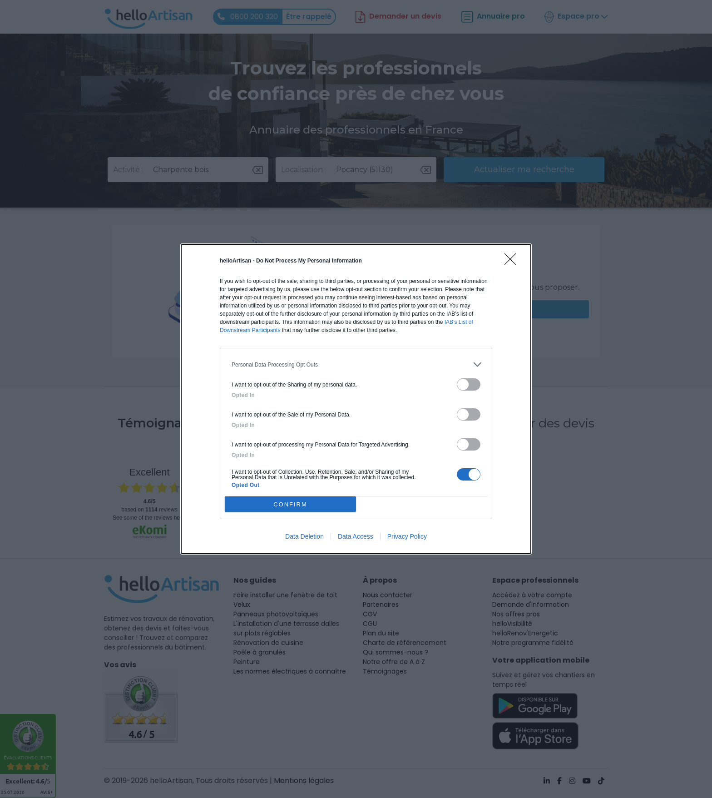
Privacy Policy (407, 536)
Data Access (355, 536)
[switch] (468, 384)
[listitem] (356, 364)
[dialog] (356, 399)
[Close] (513, 262)
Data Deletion (304, 536)
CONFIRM (290, 504)
